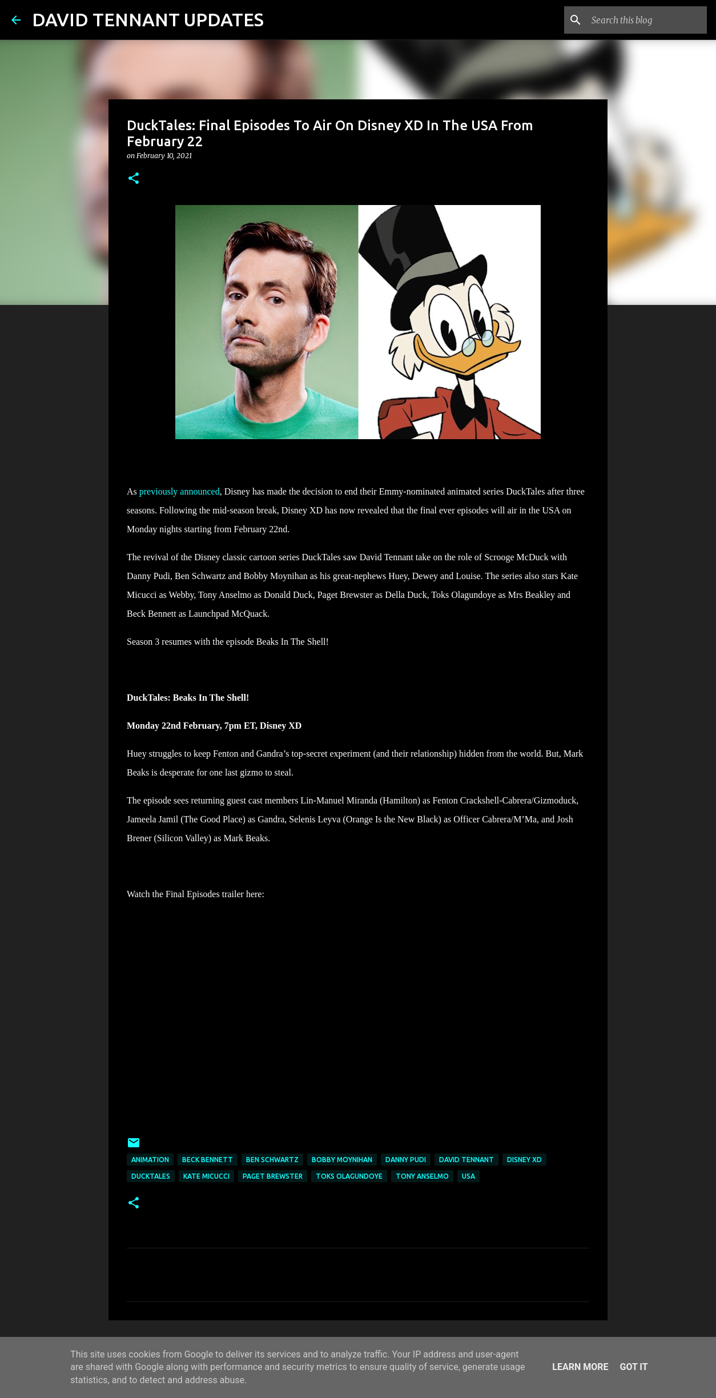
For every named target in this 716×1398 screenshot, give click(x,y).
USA (468, 1176)
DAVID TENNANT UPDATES (148, 19)
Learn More (580, 1366)
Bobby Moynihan (342, 1159)
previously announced (179, 491)
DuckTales (150, 1176)
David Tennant (466, 1159)
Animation (150, 1159)
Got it (633, 1366)
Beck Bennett (207, 1159)
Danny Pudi (405, 1159)
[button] (133, 179)
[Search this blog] (647, 20)
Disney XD (524, 1159)
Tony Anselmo (422, 1176)
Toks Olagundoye (349, 1176)
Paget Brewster (273, 1176)
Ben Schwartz (272, 1159)
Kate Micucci (206, 1176)
